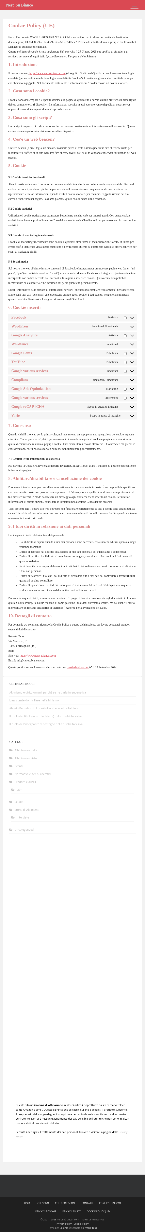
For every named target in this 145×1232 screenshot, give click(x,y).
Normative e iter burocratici (33, 774)
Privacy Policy (71, 1211)
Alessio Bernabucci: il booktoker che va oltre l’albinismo (45, 708)
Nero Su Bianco (19, 5)
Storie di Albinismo (27, 810)
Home (27, 1203)
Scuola (19, 802)
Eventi (19, 766)
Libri (19, 790)
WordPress (90, 1228)
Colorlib (64, 1228)
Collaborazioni (65, 1203)
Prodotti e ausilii (25, 782)
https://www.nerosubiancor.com (48, 73)
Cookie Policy (81, 1224)
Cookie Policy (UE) (98, 1211)
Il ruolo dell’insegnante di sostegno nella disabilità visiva (46, 724)
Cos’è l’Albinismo (110, 1203)
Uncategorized (24, 829)
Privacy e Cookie (45, 1211)
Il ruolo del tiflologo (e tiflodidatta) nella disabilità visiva (45, 716)
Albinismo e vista (26, 758)
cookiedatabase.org (77, 667)
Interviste (23, 817)
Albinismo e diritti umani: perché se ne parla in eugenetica (47, 692)
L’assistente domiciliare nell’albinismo (34, 700)
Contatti (87, 1203)
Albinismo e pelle (26, 750)
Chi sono (43, 1203)
